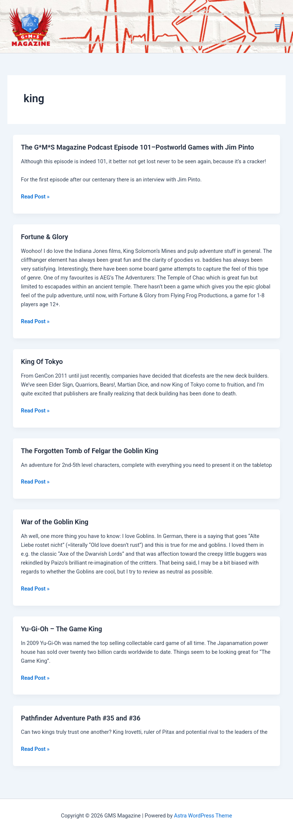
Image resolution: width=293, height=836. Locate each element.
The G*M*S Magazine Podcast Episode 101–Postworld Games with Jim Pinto (137, 147)
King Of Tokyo (42, 361)
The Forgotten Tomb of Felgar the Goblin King (89, 451)
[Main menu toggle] (278, 26)
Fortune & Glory (44, 237)
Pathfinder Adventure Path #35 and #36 (80, 718)
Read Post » (35, 196)
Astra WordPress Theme (203, 815)
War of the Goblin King (54, 522)
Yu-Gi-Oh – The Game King (61, 629)
